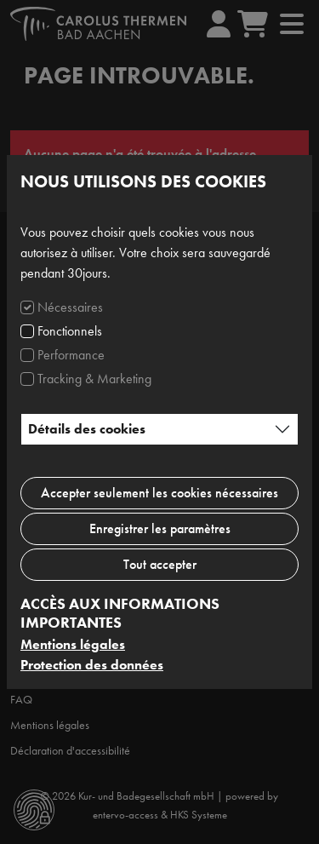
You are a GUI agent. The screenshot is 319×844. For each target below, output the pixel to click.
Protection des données (91, 665)
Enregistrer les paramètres (160, 528)
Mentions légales (72, 644)
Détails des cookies (86, 429)
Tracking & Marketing (94, 379)
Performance (71, 355)
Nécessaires (70, 307)
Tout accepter (160, 564)
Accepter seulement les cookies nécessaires (159, 493)
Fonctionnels (69, 331)
